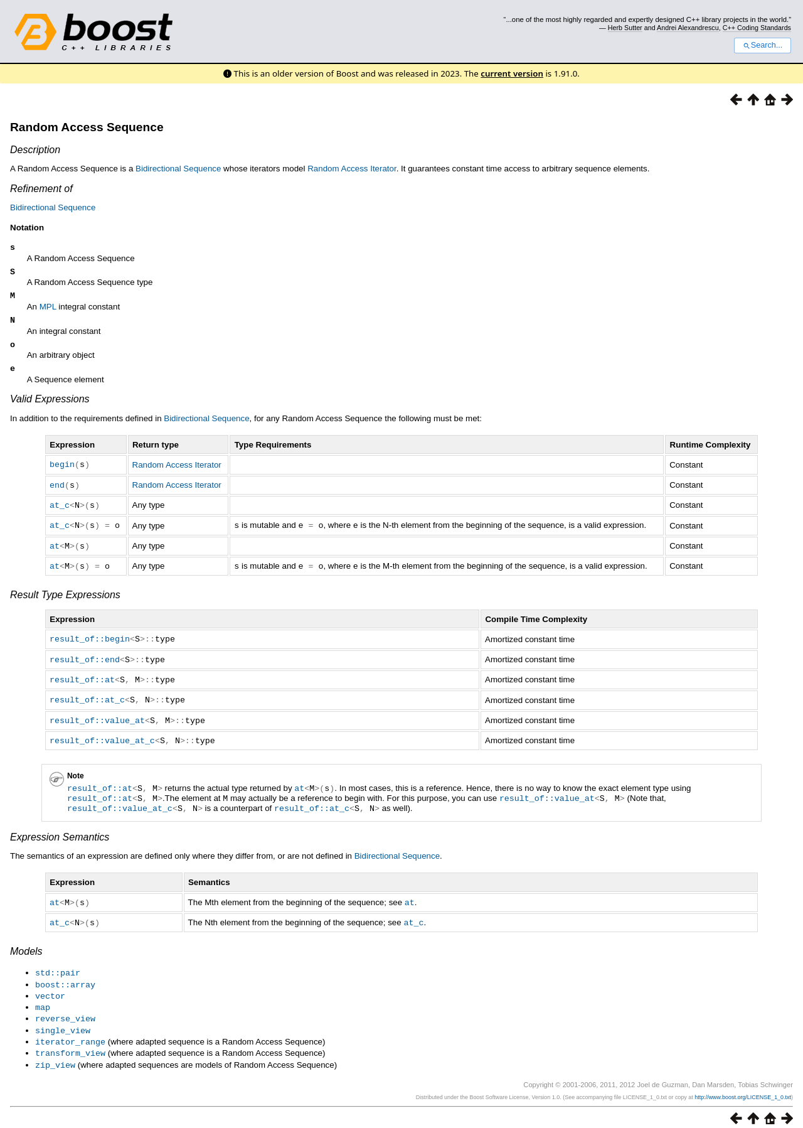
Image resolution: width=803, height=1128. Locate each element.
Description (35, 149)
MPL (48, 310)
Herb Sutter (625, 27)
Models (26, 948)
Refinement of (41, 188)
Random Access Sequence (87, 127)
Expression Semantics (59, 835)
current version (512, 73)
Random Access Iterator (351, 168)
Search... (762, 45)
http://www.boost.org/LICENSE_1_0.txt (742, 1088)
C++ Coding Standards (757, 27)
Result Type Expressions (65, 598)
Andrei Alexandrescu (688, 27)
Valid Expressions (50, 406)
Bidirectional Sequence (178, 168)
